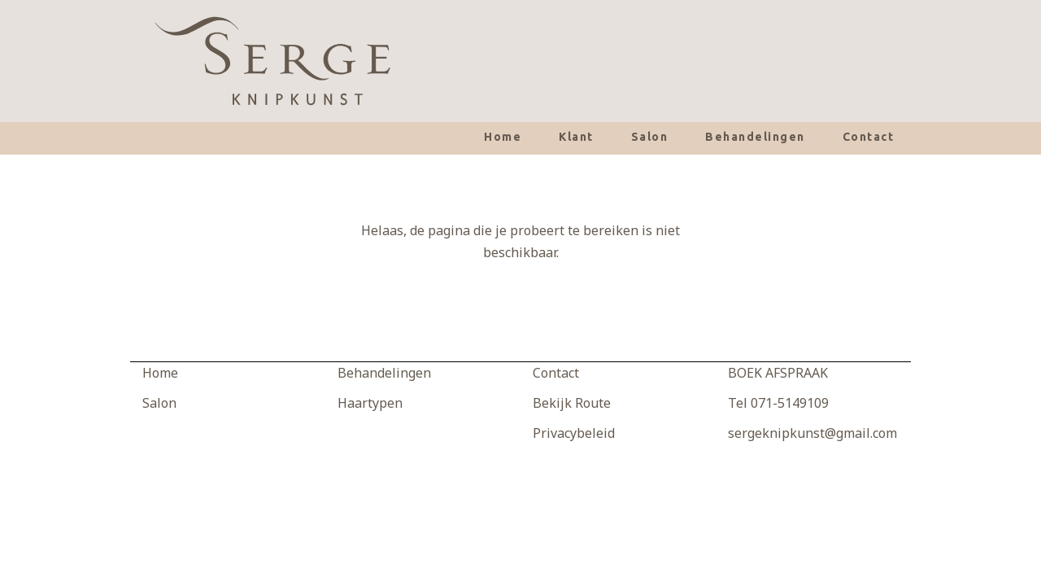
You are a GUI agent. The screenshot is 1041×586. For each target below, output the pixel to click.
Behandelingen (755, 136)
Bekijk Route (572, 403)
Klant (576, 136)
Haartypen (370, 403)
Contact (869, 136)
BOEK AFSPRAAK (778, 373)
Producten (369, 433)
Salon (650, 136)
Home (502, 136)
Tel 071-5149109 (778, 403)
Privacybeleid (574, 433)
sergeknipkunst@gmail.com (812, 433)
